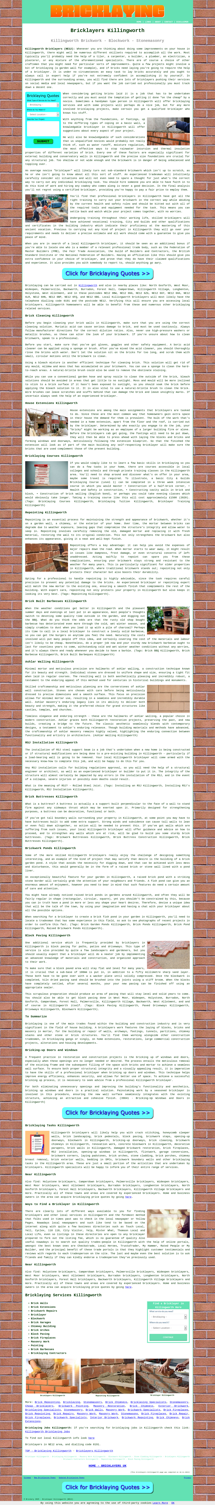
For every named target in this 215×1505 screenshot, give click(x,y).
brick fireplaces (175, 1148)
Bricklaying (33, 285)
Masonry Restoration (109, 1406)
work (123, 233)
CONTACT (168, 22)
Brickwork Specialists (144, 1409)
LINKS (148, 22)
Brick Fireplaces (175, 1409)
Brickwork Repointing (137, 1417)
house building (81, 1027)
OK (173, 1503)
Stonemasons (129, 1413)
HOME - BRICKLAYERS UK (107, 1465)
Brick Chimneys (116, 1402)
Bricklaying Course (84, 482)
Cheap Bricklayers (39, 1406)
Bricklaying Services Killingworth (63, 1295)
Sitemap (27, 1478)
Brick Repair (179, 1413)
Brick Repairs (63, 1413)
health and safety (107, 203)
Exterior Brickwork (173, 1406)
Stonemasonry (92, 1402)
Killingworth (88, 285)
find (36, 1181)
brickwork (125, 160)
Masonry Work (115, 1409)
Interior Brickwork (104, 1417)
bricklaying (81, 1197)
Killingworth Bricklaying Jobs (47, 1431)
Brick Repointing (47, 1402)
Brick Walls (94, 1409)
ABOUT (158, 22)
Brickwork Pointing (73, 1406)
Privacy (187, 1478)
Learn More (160, 1503)
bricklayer (91, 127)
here (128, 1197)
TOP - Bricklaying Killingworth (48, 1450)
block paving (60, 946)
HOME (139, 22)
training (116, 221)
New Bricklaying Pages (45, 1478)
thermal (166, 148)
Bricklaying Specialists (148, 1402)
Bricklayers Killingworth (94, 1450)
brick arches (118, 1155)
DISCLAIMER (182, 22)
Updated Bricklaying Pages (71, 1478)
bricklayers (140, 297)
